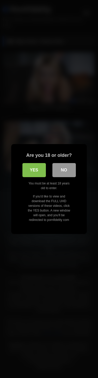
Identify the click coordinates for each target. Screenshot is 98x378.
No (64, 170)
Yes (34, 170)
